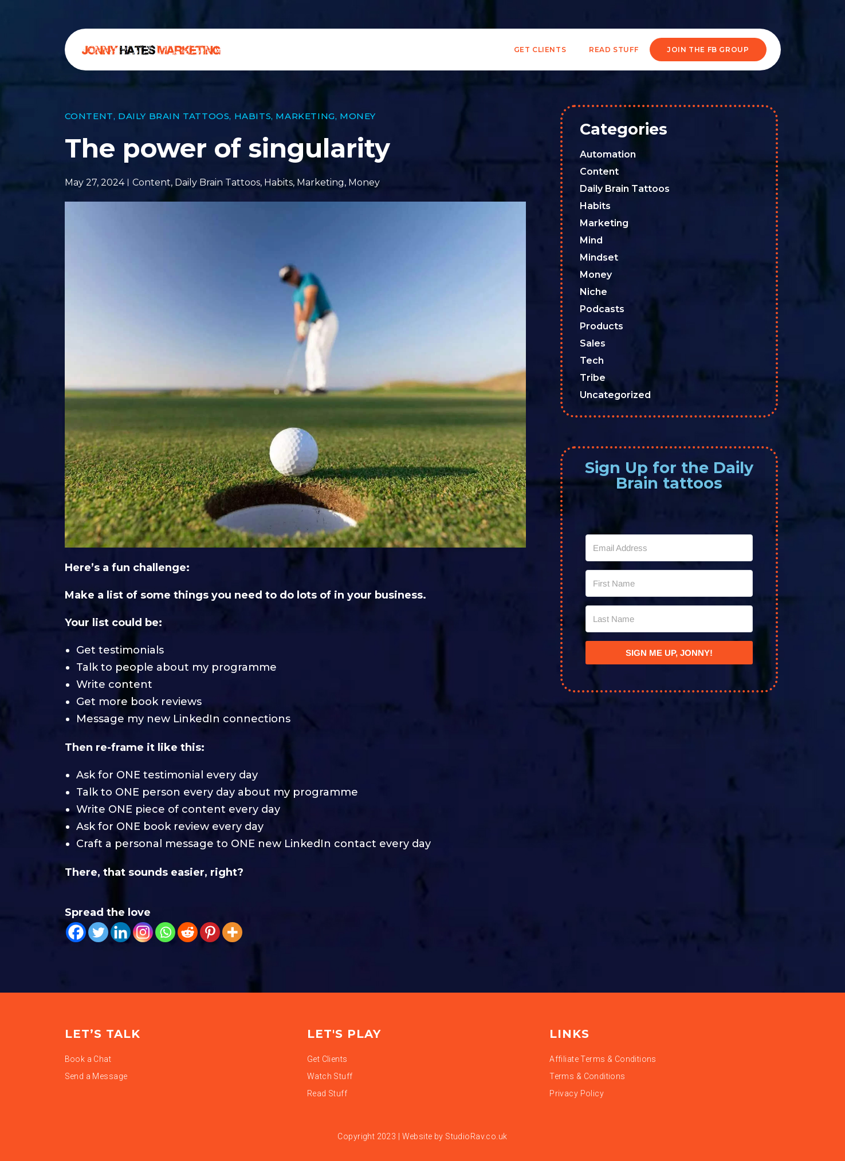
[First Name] (669, 583)
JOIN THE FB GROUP (708, 49)
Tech (592, 360)
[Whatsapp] (165, 932)
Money (358, 116)
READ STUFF (613, 49)
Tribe (593, 377)
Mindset (599, 257)
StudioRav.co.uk (476, 1136)
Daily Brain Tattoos (173, 116)
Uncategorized (615, 394)
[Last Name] (669, 618)
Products (601, 326)
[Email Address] (669, 547)
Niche (593, 291)
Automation (608, 154)
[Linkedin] (121, 932)
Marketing (305, 116)
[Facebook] (76, 932)
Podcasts (602, 309)
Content (89, 116)
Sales (593, 343)
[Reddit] (188, 932)
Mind (591, 240)
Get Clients (540, 49)
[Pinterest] (210, 932)
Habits (253, 116)
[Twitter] (98, 932)
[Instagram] (143, 932)
